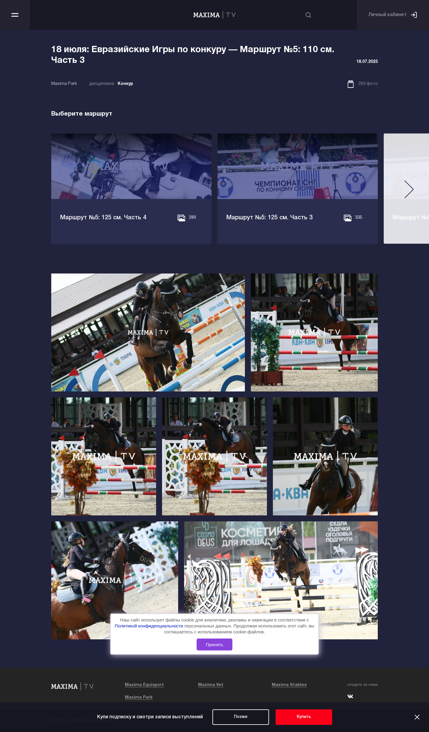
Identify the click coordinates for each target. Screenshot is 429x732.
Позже (241, 717)
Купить (304, 717)
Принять (214, 644)
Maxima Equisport (144, 685)
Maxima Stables (289, 685)
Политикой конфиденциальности (149, 626)
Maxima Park (139, 698)
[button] (20, 192)
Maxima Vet (210, 685)
